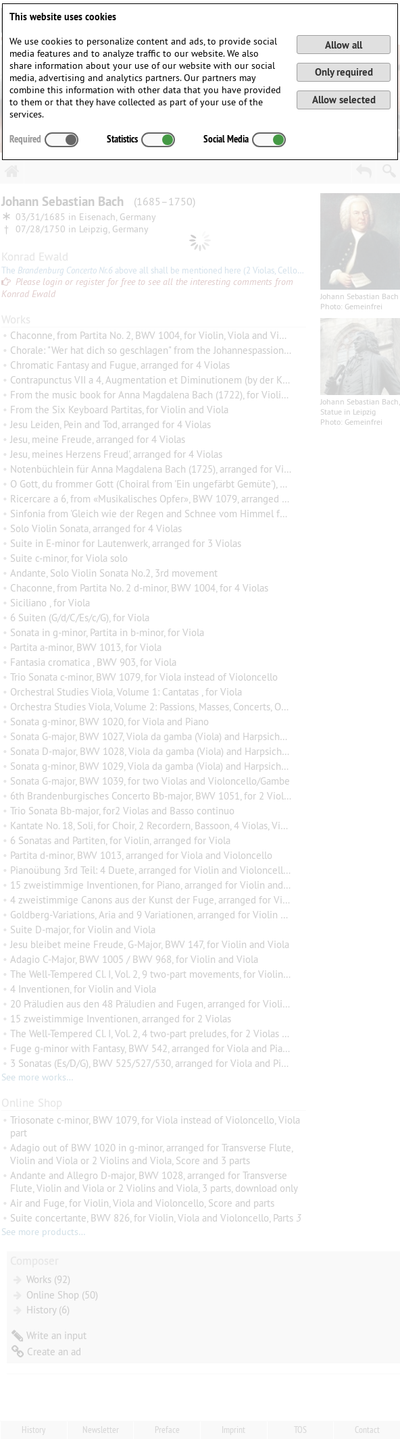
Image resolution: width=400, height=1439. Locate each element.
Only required (344, 72)
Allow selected (344, 99)
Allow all (343, 44)
